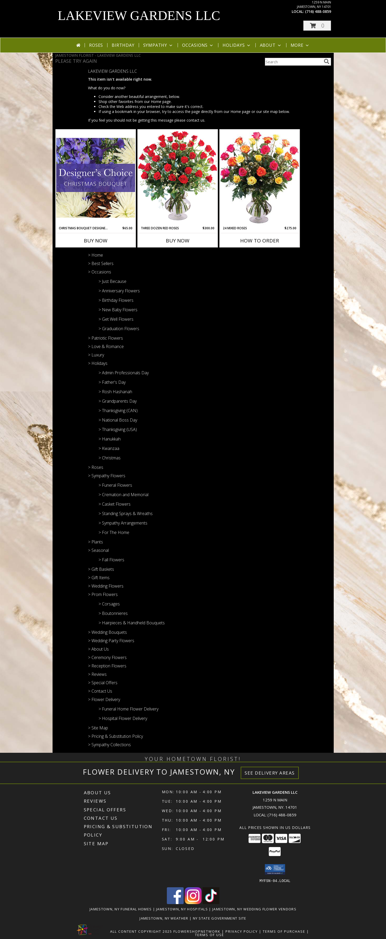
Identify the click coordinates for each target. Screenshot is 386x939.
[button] (317, 25)
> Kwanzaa (109, 448)
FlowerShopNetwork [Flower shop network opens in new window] (196, 931)
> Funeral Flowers (115, 485)
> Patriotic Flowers (105, 338)
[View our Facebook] (175, 902)
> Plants (95, 542)
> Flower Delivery (104, 699)
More (300, 45)
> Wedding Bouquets (107, 632)
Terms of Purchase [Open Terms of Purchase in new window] (284, 931)
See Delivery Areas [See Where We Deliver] (270, 773)
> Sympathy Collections (109, 745)
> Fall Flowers (111, 560)
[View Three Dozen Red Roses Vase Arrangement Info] (177, 177)
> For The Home (114, 532)
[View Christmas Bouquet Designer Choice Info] (95, 177)
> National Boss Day (118, 420)
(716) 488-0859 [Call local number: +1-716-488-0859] (318, 11)
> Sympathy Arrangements (123, 523)
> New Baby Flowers (118, 310)
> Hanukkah (110, 439)
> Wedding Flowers (105, 586)
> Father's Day (112, 382)
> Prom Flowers (103, 594)
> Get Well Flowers (116, 319)
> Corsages (109, 604)
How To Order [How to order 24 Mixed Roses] (259, 240)
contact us (195, 120)
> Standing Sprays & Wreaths (126, 513)
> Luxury (96, 355)
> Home (95, 255)
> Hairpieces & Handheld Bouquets (132, 623)
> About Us (98, 649)
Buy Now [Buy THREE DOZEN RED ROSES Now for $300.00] (177, 240)
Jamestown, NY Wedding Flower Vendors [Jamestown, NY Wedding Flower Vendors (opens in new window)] (254, 908)
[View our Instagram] (193, 902)
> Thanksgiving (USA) (118, 429)
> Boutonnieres (113, 613)
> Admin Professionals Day (124, 373)
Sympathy (158, 45)
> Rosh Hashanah (115, 392)
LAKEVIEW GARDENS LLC (139, 15)
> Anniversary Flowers (119, 291)
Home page (161, 101)
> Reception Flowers (107, 666)
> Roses (95, 467)
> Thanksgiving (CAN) (118, 410)
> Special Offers (102, 683)
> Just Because (112, 281)
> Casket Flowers (115, 504)
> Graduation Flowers (119, 328)
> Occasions (99, 272)
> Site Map (98, 728)
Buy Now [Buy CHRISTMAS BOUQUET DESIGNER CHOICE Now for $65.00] (95, 240)
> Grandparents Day (118, 401)
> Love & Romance (106, 346)
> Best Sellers (101, 263)
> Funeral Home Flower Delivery (128, 709)
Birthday (123, 45)
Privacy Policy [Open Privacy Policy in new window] (241, 931)
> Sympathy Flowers (106, 476)
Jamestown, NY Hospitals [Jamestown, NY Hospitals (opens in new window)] (182, 908)
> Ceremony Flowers (107, 657)
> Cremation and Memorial (123, 494)
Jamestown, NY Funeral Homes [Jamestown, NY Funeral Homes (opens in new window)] (121, 908)
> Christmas (110, 458)
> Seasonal (98, 550)
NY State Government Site (219, 918)
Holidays (237, 45)
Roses (96, 45)
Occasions (198, 45)
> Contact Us (100, 691)
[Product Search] (293, 61)
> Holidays (97, 363)
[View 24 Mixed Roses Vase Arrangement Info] (259, 178)
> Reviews (97, 674)
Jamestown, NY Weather (164, 918)
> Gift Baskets (101, 569)
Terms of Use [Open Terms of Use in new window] (209, 934)
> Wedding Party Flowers (111, 641)
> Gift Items (99, 577)
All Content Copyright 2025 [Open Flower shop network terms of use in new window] (141, 931)
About (271, 45)
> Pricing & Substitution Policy (115, 736)
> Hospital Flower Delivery (123, 718)
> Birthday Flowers (116, 300)
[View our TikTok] (211, 902)
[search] (326, 61)
